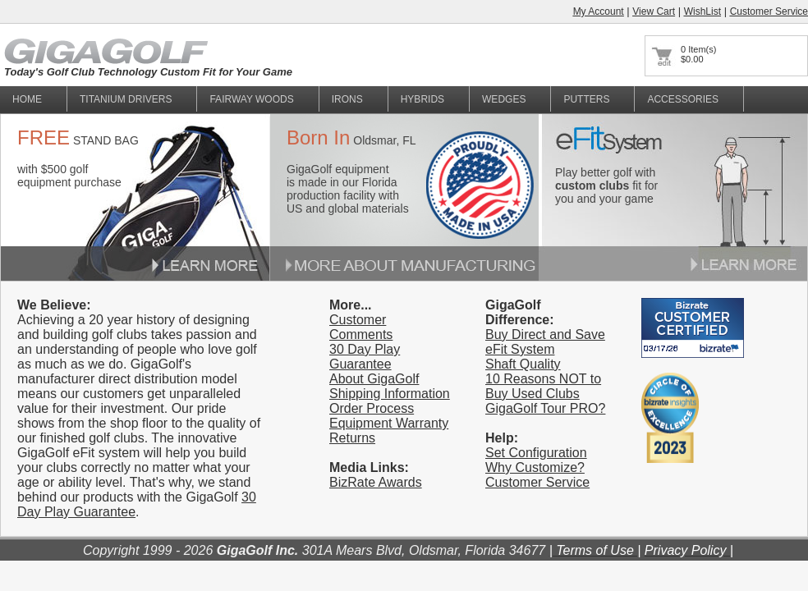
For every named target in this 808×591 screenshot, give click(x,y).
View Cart (653, 11)
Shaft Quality (523, 364)
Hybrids (422, 99)
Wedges (504, 99)
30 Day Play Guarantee (364, 356)
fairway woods (251, 99)
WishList (702, 11)
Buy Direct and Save (545, 334)
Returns (352, 438)
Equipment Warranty (388, 423)
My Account (598, 11)
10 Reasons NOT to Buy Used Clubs (543, 386)
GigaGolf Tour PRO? (545, 408)
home (27, 99)
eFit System (519, 349)
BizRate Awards (375, 482)
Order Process (371, 408)
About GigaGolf (374, 379)
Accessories (682, 99)
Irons (347, 99)
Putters (586, 99)
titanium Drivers (126, 99)
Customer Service (769, 11)
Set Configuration (536, 453)
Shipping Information (389, 394)
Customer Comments (361, 327)
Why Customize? (535, 467)
